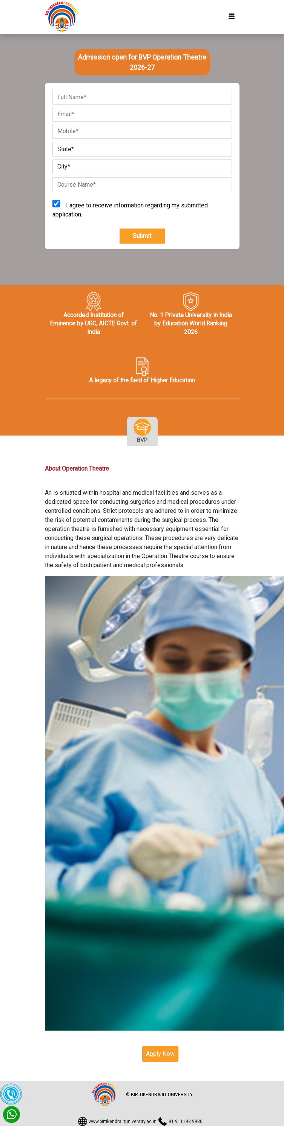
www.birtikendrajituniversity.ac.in (123, 1121)
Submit (142, 235)
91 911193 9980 (186, 1121)
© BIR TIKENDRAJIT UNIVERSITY (159, 1094)
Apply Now (160, 1053)
